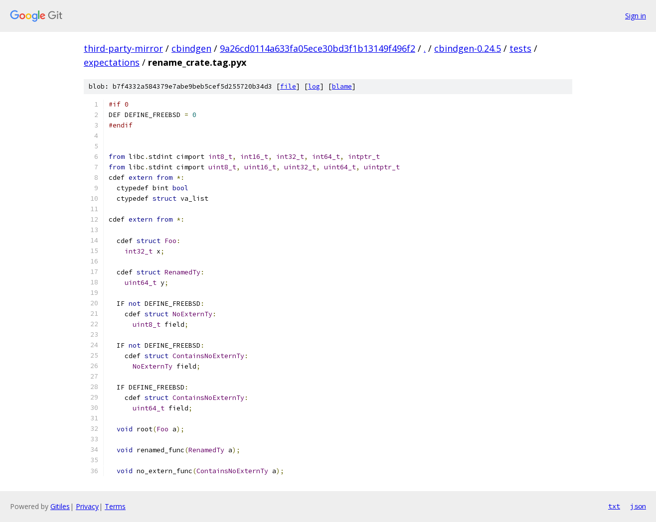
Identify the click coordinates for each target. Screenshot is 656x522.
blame (342, 86)
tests (520, 48)
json (638, 506)
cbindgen (191, 48)
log (314, 86)
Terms (115, 506)
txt (614, 506)
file (288, 86)
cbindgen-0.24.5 (467, 48)
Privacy (87, 506)
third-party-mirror (123, 48)
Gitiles (60, 506)
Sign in (635, 15)
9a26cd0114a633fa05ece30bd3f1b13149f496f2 (317, 48)
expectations (112, 62)
